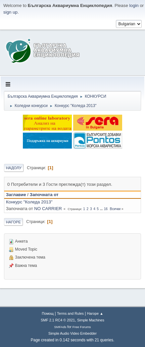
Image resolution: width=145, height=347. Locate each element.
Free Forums (81, 327)
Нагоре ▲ (95, 313)
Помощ (48, 313)
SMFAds (60, 327)
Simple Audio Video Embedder (72, 333)
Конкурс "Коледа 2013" (29, 201)
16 (106, 209)
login (134, 5)
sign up (10, 12)
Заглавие (16, 194)
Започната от (44, 194)
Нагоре (13, 222)
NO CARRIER (48, 208)
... (102, 209)
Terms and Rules (70, 313)
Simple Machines (90, 320)
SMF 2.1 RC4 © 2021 (58, 320)
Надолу (14, 168)
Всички (115, 209)
